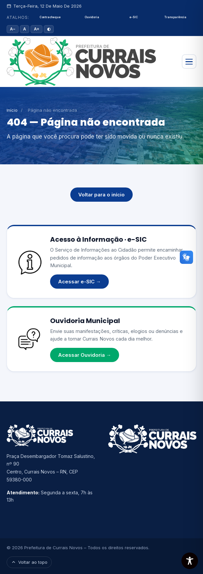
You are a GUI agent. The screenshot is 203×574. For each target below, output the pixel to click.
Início (12, 110)
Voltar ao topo (29, 562)
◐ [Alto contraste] (48, 29)
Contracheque (50, 17)
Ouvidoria (92, 17)
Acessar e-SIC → (79, 281)
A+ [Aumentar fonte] (36, 29)
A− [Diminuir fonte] (12, 29)
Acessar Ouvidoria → (84, 355)
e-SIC (133, 17)
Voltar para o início (101, 194)
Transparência (175, 17)
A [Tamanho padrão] (24, 29)
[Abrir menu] (189, 61)
